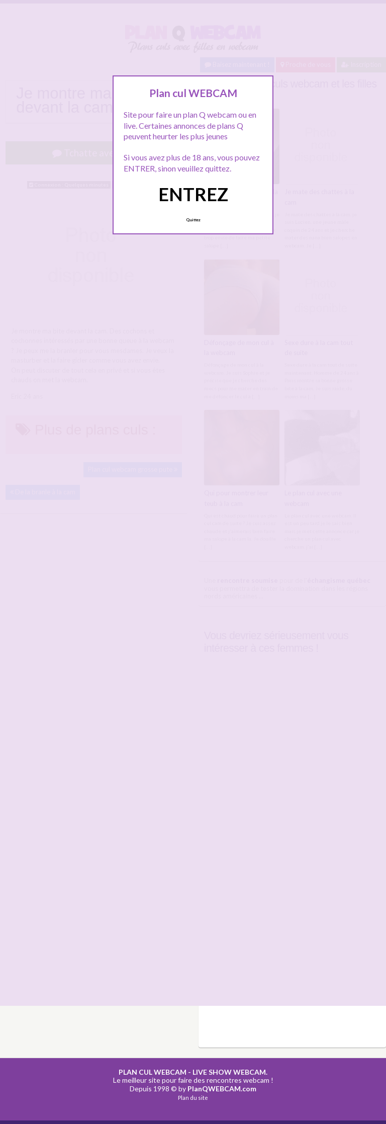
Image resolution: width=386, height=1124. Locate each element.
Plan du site (193, 1097)
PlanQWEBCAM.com (221, 1088)
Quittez (193, 219)
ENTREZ (193, 194)
